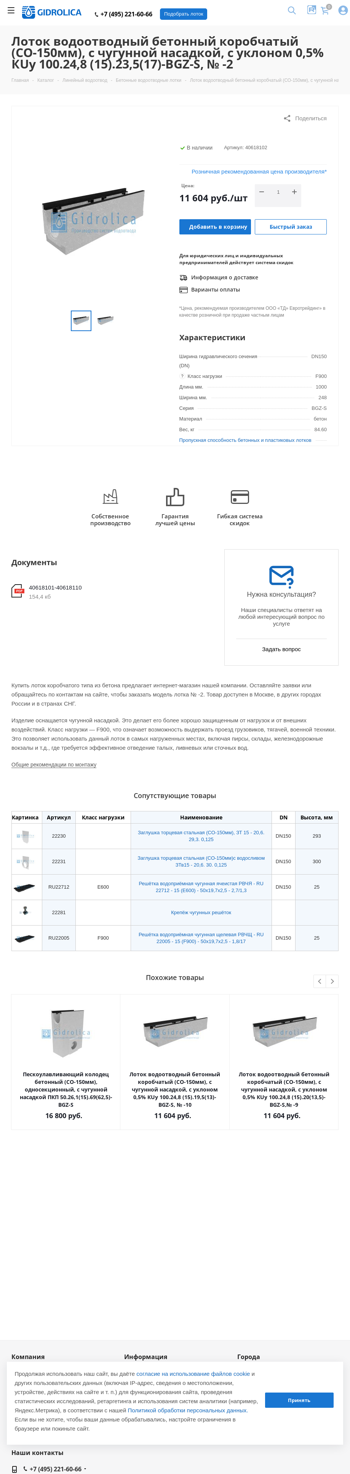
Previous (320, 981)
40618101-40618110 (55, 587)
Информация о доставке (218, 278)
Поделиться (305, 118)
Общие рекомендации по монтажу (53, 765)
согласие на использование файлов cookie (193, 1373)
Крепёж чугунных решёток (201, 912)
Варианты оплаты (209, 290)
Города (248, 1357)
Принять (299, 1400)
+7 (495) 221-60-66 (123, 14)
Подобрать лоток (183, 14)
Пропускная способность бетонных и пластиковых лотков (245, 440)
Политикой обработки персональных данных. (188, 1410)
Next (332, 981)
